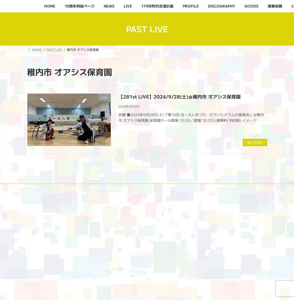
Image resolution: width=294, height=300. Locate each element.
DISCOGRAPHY (198, 188)
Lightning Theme (144, 291)
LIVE (111, 188)
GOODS (226, 188)
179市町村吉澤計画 (139, 188)
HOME (37, 188)
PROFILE (170, 188)
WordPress (116, 291)
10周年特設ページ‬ (65, 188)
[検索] (172, 270)
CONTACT (39, 191)
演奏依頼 (248, 188)
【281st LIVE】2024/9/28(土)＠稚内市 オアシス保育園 (179, 96)
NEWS (93, 188)
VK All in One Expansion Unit (182, 291)
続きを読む (255, 142)
